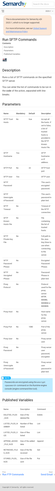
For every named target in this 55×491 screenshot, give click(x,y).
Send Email (47, 474)
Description (8, 47)
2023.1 (48, 11)
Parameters (8, 50)
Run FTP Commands (13, 474)
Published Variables (12, 54)
